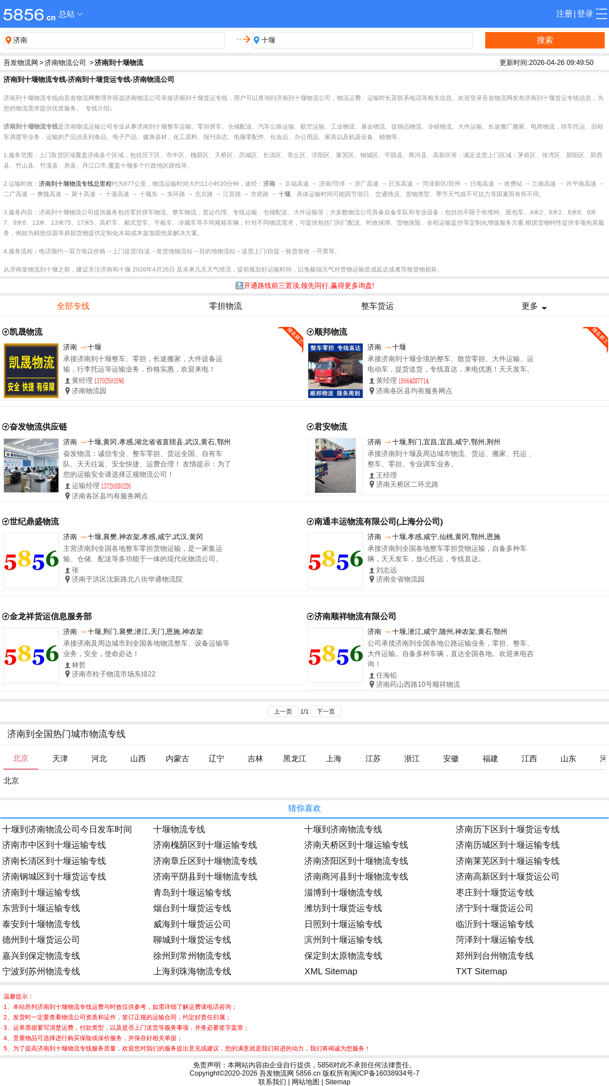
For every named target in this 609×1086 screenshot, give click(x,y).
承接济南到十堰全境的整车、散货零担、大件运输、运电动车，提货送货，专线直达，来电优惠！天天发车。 (450, 364)
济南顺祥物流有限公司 (355, 616)
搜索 (545, 40)
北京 (11, 780)
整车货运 (377, 305)
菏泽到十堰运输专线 (495, 939)
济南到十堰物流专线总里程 (75, 183)
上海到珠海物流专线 (192, 971)
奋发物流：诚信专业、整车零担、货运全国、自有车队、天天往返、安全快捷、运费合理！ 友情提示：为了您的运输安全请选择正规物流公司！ (147, 464)
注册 (564, 13)
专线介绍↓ (99, 108)
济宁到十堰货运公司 (495, 908)
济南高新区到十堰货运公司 (508, 876)
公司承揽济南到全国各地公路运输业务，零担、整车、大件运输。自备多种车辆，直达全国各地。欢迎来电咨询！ (450, 654)
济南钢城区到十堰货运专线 (54, 876)
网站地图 (305, 1082)
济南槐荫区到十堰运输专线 (205, 845)
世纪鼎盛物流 (34, 521)
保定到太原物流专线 (343, 955)
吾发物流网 (20, 62)
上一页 (283, 711)
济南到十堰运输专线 (41, 892)
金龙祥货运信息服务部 (51, 616)
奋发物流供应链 (38, 426)
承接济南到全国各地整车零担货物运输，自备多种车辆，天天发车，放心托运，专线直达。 (447, 553)
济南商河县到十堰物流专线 (356, 876)
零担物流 (225, 305)
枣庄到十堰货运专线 (495, 892)
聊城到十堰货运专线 (192, 939)
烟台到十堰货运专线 (192, 908)
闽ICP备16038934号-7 (384, 1073)
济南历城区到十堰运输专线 (508, 845)
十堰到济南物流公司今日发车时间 (67, 829)
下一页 (326, 711)
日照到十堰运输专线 (343, 924)
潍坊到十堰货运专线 (343, 908)
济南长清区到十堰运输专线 (54, 861)
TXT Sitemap (481, 971)
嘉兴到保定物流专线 (41, 955)
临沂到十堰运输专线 (495, 924)
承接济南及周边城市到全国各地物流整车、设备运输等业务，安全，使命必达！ (146, 648)
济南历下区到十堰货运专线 (508, 829)
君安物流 (330, 426)
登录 (585, 13)
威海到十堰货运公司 (192, 924)
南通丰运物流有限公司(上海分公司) (378, 521)
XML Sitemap (330, 971)
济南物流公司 (65, 62)
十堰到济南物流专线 (343, 829)
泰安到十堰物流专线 (41, 924)
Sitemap (338, 1082)
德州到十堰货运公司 (41, 939)
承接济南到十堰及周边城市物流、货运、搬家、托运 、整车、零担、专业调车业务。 (451, 459)
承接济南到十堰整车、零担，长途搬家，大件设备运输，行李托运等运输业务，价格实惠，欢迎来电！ (142, 364)
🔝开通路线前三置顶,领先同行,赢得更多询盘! (304, 285)
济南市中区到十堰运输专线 (54, 845)
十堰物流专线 (179, 829)
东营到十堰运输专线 (41, 908)
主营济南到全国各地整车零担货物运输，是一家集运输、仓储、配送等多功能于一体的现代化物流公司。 (142, 553)
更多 (530, 305)
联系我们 (272, 1082)
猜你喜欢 (304, 808)
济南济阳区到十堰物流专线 (356, 861)
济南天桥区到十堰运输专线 (356, 845)
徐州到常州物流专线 (192, 955)
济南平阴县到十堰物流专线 (205, 876)
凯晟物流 (26, 331)
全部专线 (73, 305)
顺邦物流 (330, 331)
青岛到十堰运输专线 (192, 892)
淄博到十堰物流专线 (343, 892)
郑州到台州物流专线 (495, 955)
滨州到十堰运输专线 (343, 939)
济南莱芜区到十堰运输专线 (508, 861)
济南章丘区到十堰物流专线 (205, 861)
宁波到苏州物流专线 (41, 971)
